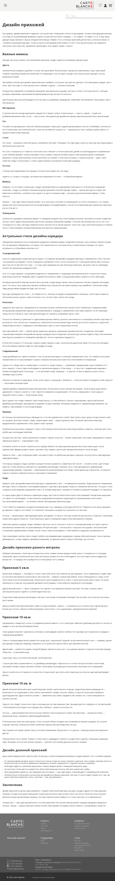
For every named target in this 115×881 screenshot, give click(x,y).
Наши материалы (81, 843)
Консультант (79, 828)
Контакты (78, 848)
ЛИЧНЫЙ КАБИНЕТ (16, 838)
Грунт (43, 828)
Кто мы (77, 840)
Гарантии (45, 843)
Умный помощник (81, 826)
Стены (43, 823)
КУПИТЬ (45, 821)
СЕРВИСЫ (79, 821)
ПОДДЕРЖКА (47, 838)
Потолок (44, 826)
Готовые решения (82, 823)
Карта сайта (79, 850)
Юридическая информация (43, 877)
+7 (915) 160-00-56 (15, 863)
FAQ (42, 840)
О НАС (77, 838)
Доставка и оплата (82, 845)
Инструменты (46, 830)
